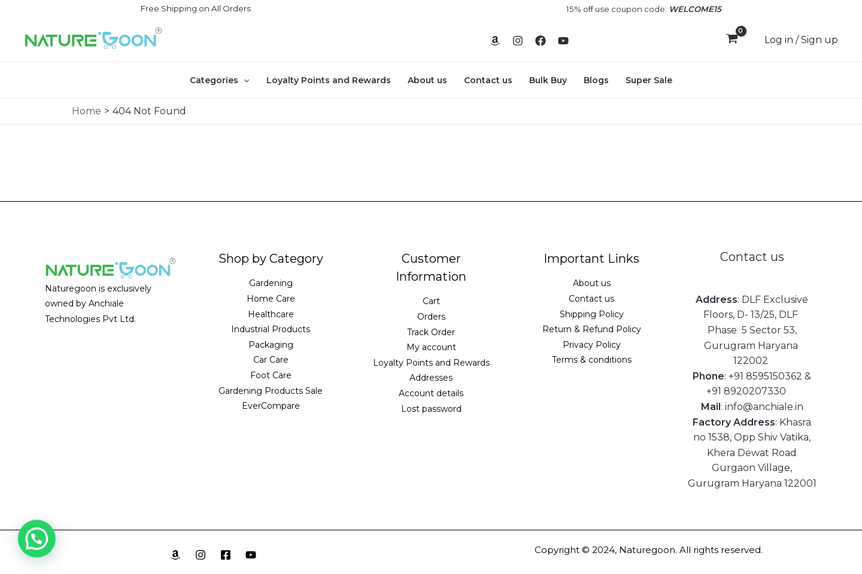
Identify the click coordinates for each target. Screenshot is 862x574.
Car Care (271, 359)
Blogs (596, 80)
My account (431, 347)
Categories (219, 80)
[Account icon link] (801, 40)
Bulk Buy (548, 80)
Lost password (431, 408)
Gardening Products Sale (270, 390)
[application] (243, 80)
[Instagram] (517, 40)
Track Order (431, 332)
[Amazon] (495, 40)
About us (427, 80)
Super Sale (649, 80)
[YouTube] (563, 40)
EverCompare (271, 405)
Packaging (270, 344)
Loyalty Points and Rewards (328, 80)
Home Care (271, 298)
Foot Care (271, 375)
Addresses (431, 377)
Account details (431, 393)
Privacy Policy (592, 344)
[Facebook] (540, 40)
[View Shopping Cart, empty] (732, 40)
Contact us (488, 80)
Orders (431, 316)
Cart (431, 301)
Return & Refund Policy (591, 329)
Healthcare (271, 314)
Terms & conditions (592, 359)
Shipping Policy (592, 314)
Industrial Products (270, 329)
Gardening (271, 283)
